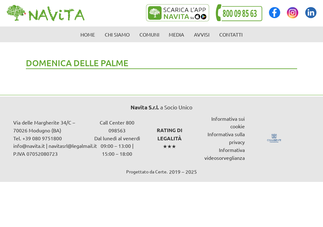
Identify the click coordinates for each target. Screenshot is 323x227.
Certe (161, 171)
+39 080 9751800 (42, 138)
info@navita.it (29, 146)
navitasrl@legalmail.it (73, 146)
